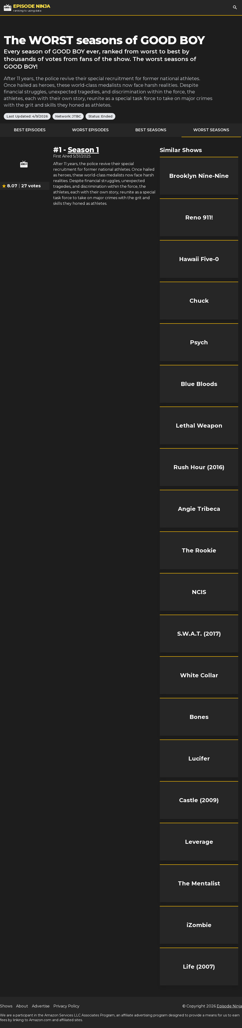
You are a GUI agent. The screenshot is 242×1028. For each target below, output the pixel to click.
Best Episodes (30, 130)
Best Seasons (150, 130)
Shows (6, 1006)
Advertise (41, 1006)
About (22, 1006)
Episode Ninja (229, 1006)
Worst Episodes (90, 130)
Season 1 (83, 149)
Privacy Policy (66, 1006)
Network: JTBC (68, 116)
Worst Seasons (211, 130)
